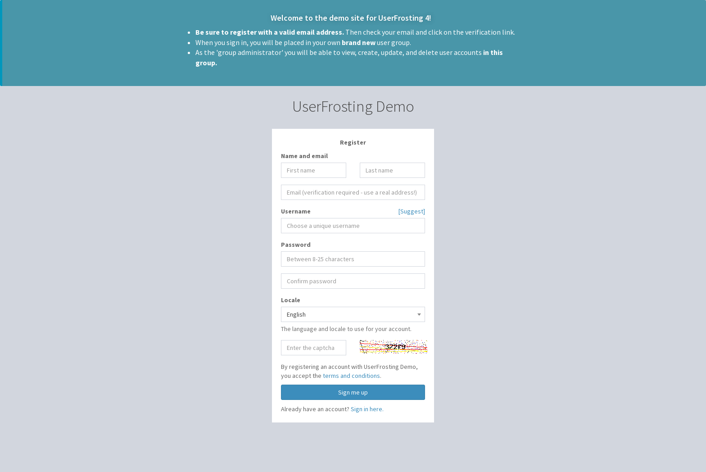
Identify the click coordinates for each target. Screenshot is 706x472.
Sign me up (353, 392)
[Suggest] (411, 211)
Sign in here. (367, 409)
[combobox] (353, 314)
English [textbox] (296, 314)
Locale (290, 300)
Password (296, 245)
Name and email (304, 156)
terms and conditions (351, 376)
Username (296, 211)
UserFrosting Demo (353, 106)
